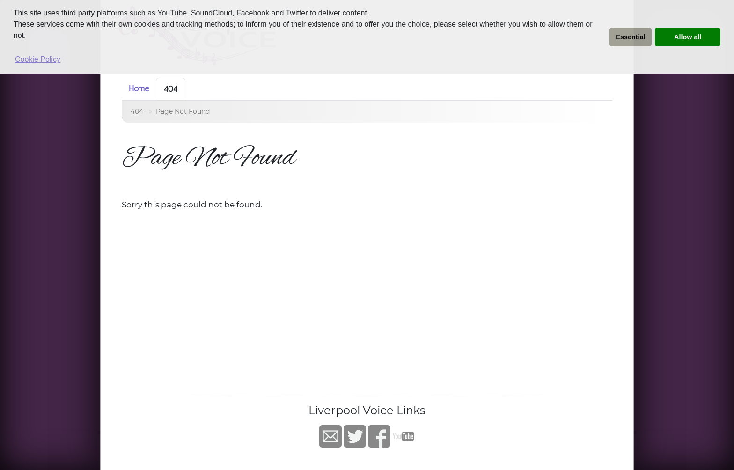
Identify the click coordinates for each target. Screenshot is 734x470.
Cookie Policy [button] (37, 59)
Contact (330, 436)
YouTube (403, 436)
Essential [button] (630, 37)
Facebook (379, 436)
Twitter (355, 436)
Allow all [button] (687, 37)
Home (139, 88)
